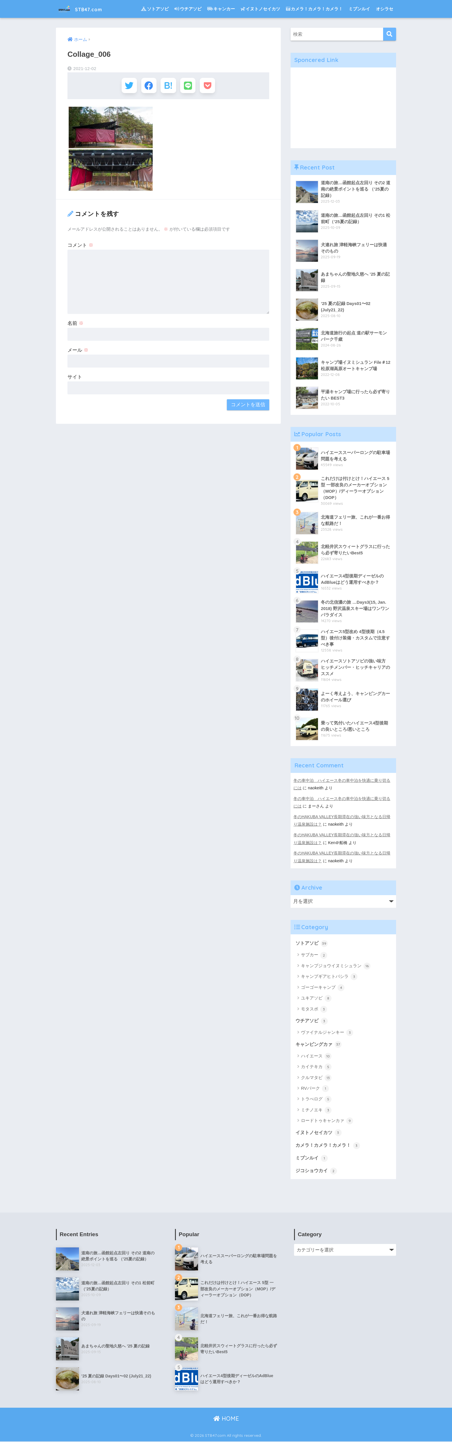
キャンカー (221, 8)
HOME (226, 1418)
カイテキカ (316, 1066)
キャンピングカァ (319, 1043)
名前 (75, 325)
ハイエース (316, 1056)
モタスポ (314, 1008)
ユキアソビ (316, 997)
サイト (74, 378)
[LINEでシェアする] (189, 86)
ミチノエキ (316, 1109)
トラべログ (316, 1098)
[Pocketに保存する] (211, 86)
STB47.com (85, 9)
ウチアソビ (187, 8)
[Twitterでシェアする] (126, 86)
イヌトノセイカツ (260, 8)
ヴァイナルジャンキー (327, 1032)
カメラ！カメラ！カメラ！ (314, 8)
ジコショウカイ (317, 1170)
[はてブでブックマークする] (168, 86)
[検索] (389, 34)
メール (77, 352)
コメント (80, 247)
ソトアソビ (155, 8)
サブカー (314, 954)
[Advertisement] (343, 107)
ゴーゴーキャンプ (322, 987)
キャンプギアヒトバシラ (329, 976)
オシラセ (384, 8)
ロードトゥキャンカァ (327, 1120)
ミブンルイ (359, 8)
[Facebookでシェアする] (147, 86)
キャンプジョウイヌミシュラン (335, 965)
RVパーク (315, 1088)
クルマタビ (316, 1077)
